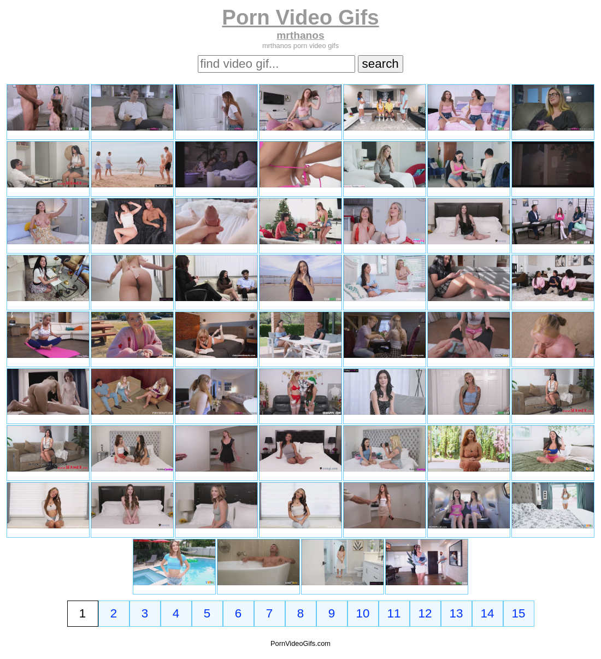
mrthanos (300, 35)
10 (363, 613)
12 (425, 613)
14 (487, 613)
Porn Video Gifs (300, 17)
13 (456, 613)
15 (519, 613)
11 (394, 613)
